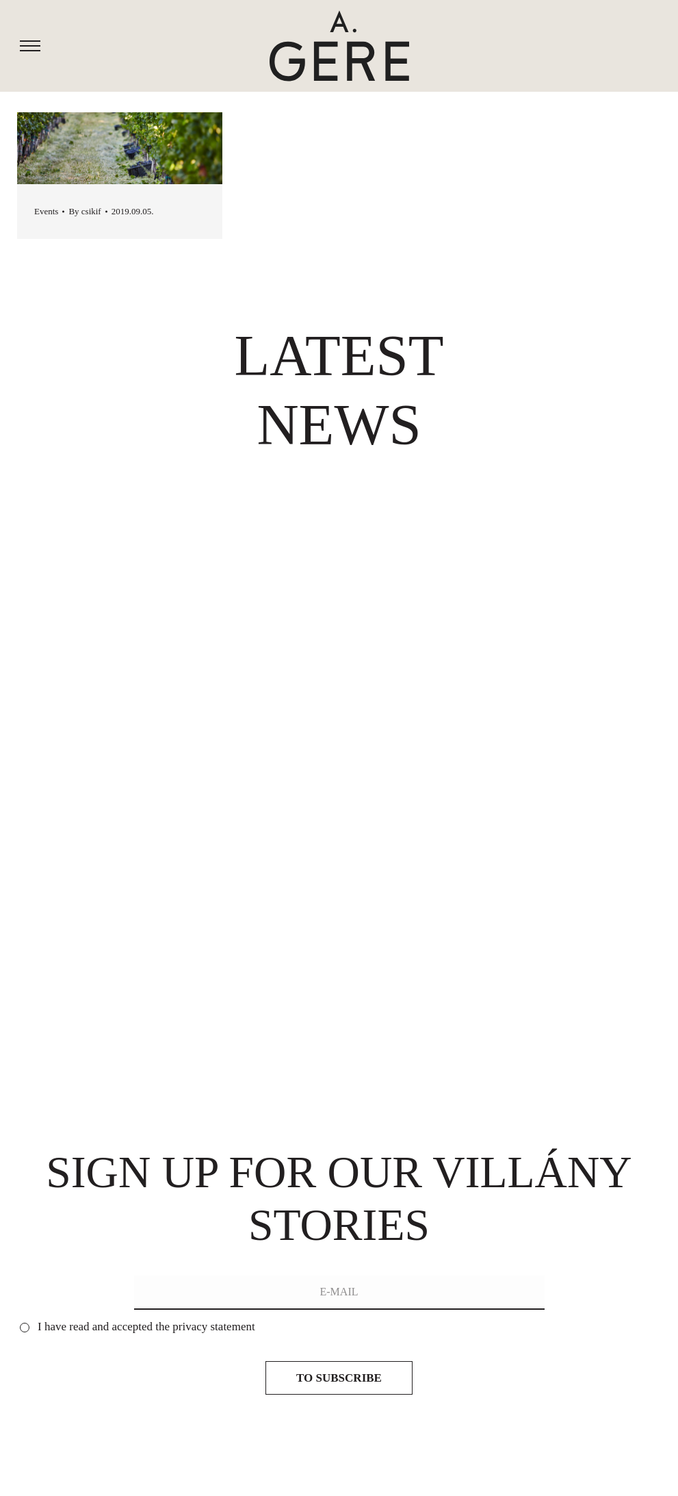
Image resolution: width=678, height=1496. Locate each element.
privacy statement (213, 1326)
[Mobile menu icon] (30, 46)
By (84, 211)
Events (46, 211)
